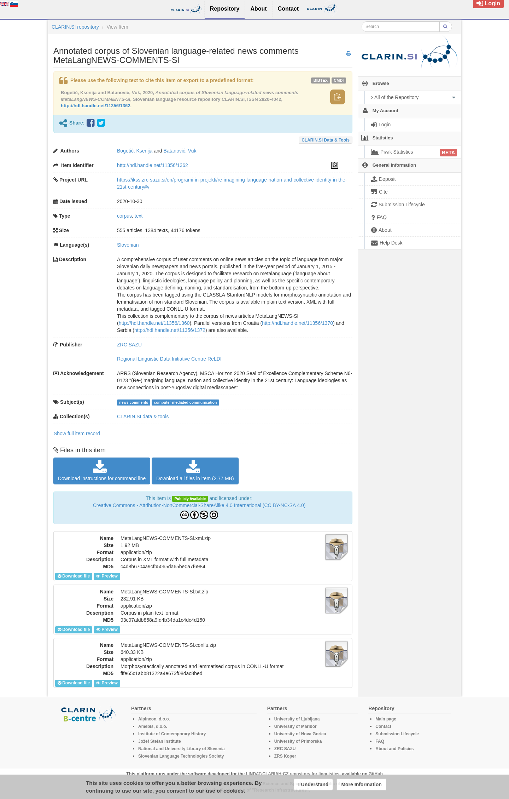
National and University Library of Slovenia (181, 748)
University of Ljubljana (297, 719)
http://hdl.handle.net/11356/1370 (297, 323)
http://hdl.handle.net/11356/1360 (154, 323)
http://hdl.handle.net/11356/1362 (95, 105)
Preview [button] (106, 576)
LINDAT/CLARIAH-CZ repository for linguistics (292, 773)
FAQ (379, 741)
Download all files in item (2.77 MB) (195, 470)
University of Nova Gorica (300, 733)
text (139, 216)
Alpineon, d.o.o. (154, 719)
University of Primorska (298, 741)
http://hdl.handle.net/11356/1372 (169, 330)
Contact (383, 726)
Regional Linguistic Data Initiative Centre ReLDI (169, 359)
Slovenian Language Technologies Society (181, 756)
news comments (133, 402)
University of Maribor (295, 726)
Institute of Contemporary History (172, 733)
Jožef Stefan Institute (159, 741)
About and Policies (394, 748)
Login (488, 3)
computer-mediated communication (185, 402)
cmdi (339, 80)
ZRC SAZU (129, 344)
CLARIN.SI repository (75, 27)
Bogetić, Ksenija (134, 151)
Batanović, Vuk (180, 151)
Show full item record (77, 433)
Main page (385, 719)
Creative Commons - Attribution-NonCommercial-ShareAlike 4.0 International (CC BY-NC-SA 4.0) (199, 505)
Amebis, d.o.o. (152, 726)
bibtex (321, 80)
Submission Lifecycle (397, 733)
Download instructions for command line (102, 470)
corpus (124, 216)
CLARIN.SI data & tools (326, 140)
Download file (74, 576)
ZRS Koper (285, 756)
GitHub (376, 773)
